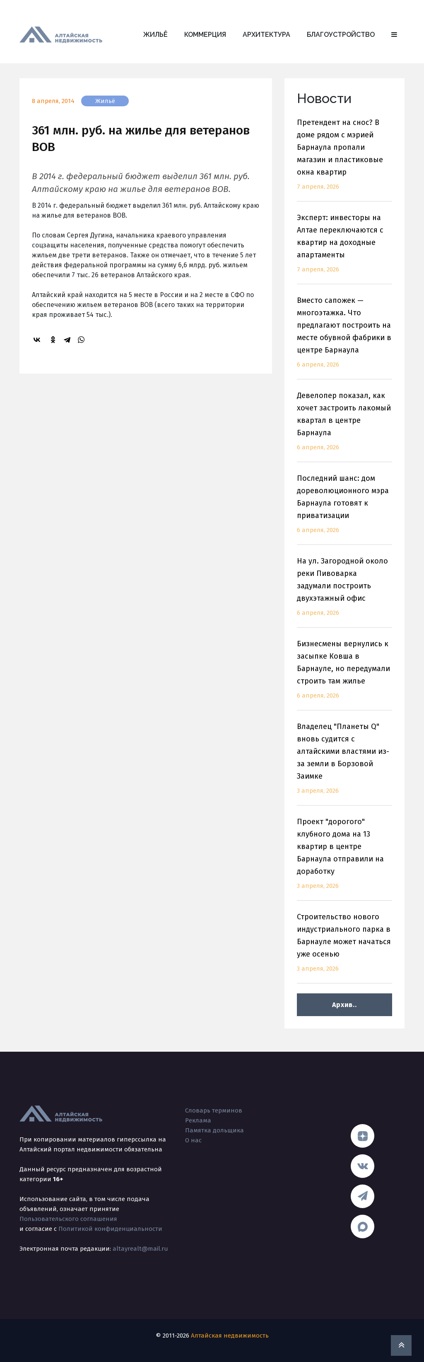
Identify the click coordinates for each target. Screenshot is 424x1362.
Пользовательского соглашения (68, 1219)
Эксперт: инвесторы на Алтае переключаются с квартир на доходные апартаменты (344, 248)
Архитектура (266, 34)
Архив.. (344, 1005)
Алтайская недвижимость (230, 1335)
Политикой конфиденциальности (110, 1229)
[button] (394, 35)
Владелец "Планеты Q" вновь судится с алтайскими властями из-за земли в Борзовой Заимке (344, 763)
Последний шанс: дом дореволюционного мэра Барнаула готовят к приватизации (344, 509)
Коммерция (205, 34)
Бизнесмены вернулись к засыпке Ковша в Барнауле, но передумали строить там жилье (344, 674)
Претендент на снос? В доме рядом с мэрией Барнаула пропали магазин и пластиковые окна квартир (344, 159)
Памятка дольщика (214, 1130)
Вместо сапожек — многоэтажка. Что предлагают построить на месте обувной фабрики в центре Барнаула (344, 337)
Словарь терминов (213, 1110)
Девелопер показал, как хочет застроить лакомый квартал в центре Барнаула (344, 426)
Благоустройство (341, 34)
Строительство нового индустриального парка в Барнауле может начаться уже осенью (344, 947)
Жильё (155, 34)
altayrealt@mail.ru (140, 1248)
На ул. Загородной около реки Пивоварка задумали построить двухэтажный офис (344, 591)
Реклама (198, 1120)
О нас (193, 1140)
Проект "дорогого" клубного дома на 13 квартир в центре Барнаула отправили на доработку (344, 858)
